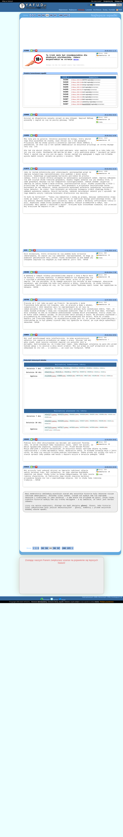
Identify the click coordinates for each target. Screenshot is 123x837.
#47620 (74, 445)
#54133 (59, 389)
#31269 (95, 393)
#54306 (89, 385)
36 (103, 289)
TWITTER (54, 625)
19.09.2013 (108, 488)
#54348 (67, 386)
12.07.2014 (108, 312)
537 (55, 15)
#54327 (51, 433)
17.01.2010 (108, 260)
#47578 (84, 445)
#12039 (50, 393)
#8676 (79, 393)
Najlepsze (73, 10)
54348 (65, 97)
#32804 (110, 393)
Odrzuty (81, 10)
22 (103, 56)
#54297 (94, 432)
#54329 (58, 386)
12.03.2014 (108, 457)
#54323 (63, 432)
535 (47, 15)
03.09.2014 (108, 284)
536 (51, 15)
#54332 (111, 432)
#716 (102, 393)
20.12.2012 (108, 115)
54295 (65, 89)
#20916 (71, 393)
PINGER (62, 625)
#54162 (48, 441)
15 (103, 140)
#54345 (48, 435)
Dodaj (105, 10)
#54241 (110, 439)
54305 (65, 95)
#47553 (94, 445)
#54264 (103, 389)
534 (43, 15)
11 (103, 265)
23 (103, 120)
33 (103, 462)
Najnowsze (63, 10)
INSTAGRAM (45, 625)
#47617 (63, 445)
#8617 (87, 393)
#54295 (82, 385)
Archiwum (97, 10)
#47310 (51, 446)
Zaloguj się (118, 1)
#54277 (75, 389)
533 (39, 15)
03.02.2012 (108, 171)
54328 (65, 83)
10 (103, 493)
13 (103, 317)
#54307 (49, 386)
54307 (65, 103)
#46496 (103, 445)
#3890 (61, 393)
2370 (65, 15)
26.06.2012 (108, 135)
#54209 (94, 439)
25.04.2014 (108, 349)
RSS (119, 10)
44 (103, 175)
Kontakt (112, 10)
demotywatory (42, 627)
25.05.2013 (108, 51)
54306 (65, 80)
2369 (60, 15)
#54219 (49, 390)
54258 (65, 86)
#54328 (96, 385)
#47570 (56, 448)
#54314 (102, 385)
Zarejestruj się (108, 1)
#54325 (75, 385)
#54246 (102, 439)
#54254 (90, 389)
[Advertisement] (9, 418)
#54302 (74, 432)
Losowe (89, 10)
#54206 (68, 389)
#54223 (97, 389)
